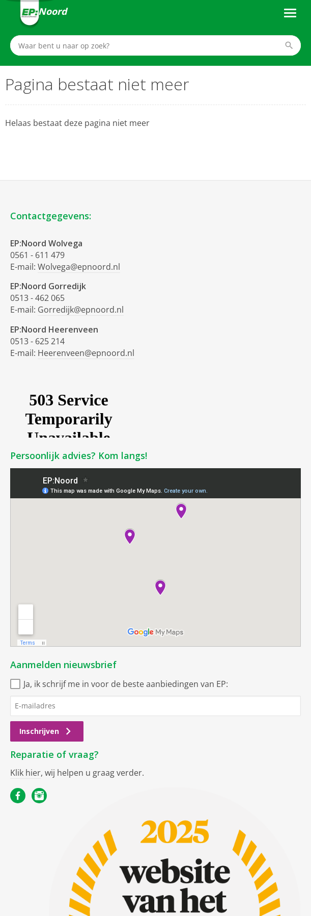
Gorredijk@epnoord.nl (81, 309)
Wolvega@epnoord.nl (79, 266)
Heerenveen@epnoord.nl (86, 353)
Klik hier (25, 772)
